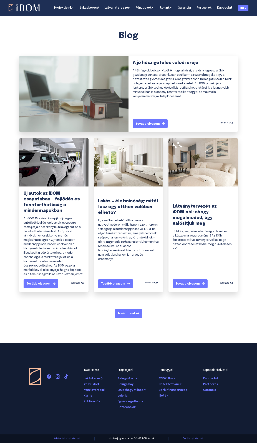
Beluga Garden (128, 378)
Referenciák (127, 407)
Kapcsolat (224, 7)
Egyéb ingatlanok (130, 401)
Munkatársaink (94, 390)
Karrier (89, 395)
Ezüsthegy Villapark (132, 390)
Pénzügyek (143, 7)
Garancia (184, 7)
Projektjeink (63, 7)
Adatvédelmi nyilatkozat (67, 439)
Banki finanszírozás (173, 390)
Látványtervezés (117, 7)
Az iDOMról (91, 384)
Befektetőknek (170, 384)
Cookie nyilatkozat (193, 439)
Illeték (163, 395)
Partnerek (203, 7)
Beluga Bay (125, 384)
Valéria (122, 395)
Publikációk (92, 401)
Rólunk (165, 7)
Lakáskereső (89, 7)
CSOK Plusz (167, 378)
